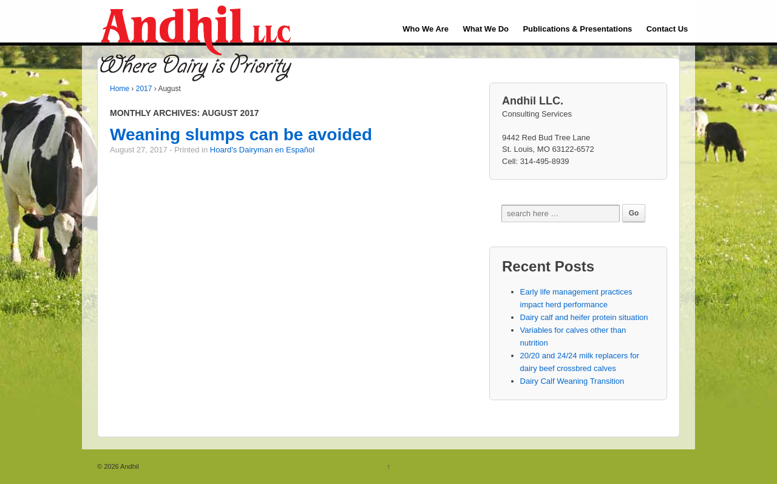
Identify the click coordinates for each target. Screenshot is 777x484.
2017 (144, 88)
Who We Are (425, 28)
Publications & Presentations (577, 28)
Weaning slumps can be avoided (241, 134)
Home (119, 88)
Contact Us (667, 28)
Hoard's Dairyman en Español (262, 149)
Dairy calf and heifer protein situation (584, 317)
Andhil (129, 466)
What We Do (486, 28)
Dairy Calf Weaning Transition (572, 381)
